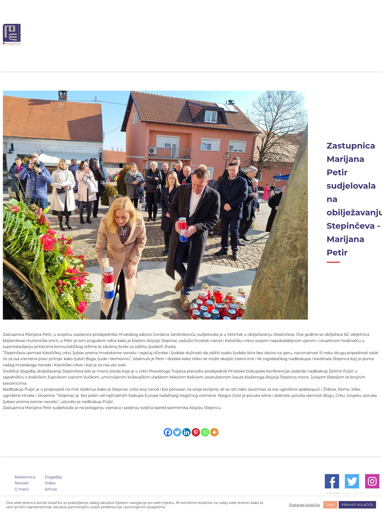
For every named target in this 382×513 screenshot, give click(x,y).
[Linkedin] (186, 432)
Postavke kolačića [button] (304, 505)
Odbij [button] (330, 505)
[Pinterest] (196, 432)
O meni (198, 34)
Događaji (226, 34)
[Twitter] (177, 432)
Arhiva (276, 34)
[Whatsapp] (205, 432)
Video (252, 34)
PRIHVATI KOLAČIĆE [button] (357, 505)
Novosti (171, 34)
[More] (214, 432)
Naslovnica (141, 34)
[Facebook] (168, 432)
